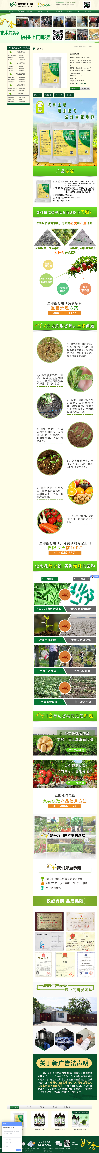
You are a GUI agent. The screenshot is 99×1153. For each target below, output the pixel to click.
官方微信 (72, 4)
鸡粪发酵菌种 (22, 79)
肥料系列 (20, 94)
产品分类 (21, 11)
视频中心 (40, 11)
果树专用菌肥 (11, 101)
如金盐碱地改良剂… (60, 1119)
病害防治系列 (21, 52)
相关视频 (54, 1107)
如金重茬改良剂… (19, 1119)
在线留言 (63, 4)
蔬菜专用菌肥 (22, 101)
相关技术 (28, 1107)
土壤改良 (90, 46)
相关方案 (67, 1107)
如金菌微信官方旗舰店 (71, 1148)
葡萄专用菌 (21, 68)
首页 (80, 46)
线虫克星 (10, 60)
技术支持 (49, 11)
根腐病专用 (10, 57)
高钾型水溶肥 (11, 97)
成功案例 (30, 11)
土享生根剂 (10, 66)
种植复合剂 (10, 68)
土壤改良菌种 (21, 85)
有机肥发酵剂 (11, 77)
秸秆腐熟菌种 (11, 82)
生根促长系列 (21, 63)
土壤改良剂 (21, 90)
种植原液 (21, 66)
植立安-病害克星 (12, 55)
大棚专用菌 (10, 71)
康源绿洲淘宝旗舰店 (59, 1148)
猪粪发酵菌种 (22, 77)
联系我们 (67, 4)
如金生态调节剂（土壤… (80, 1119)
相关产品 (15, 1107)
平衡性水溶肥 (22, 97)
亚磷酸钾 (21, 55)
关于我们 (78, 11)
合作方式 (59, 11)
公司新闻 (68, 11)
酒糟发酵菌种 (22, 82)
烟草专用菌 (21, 71)
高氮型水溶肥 (11, 99)
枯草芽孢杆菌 (22, 60)
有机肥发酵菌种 (21, 74)
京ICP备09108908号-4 (67, 1151)
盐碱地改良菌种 (11, 90)
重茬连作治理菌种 (12, 88)
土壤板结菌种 (22, 88)
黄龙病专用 (21, 57)
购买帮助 (88, 11)
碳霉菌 (20, 99)
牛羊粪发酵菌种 (11, 79)
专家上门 (39, 1148)
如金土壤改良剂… (39, 1119)
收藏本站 (58, 4)
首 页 (11, 11)
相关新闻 (41, 1107)
